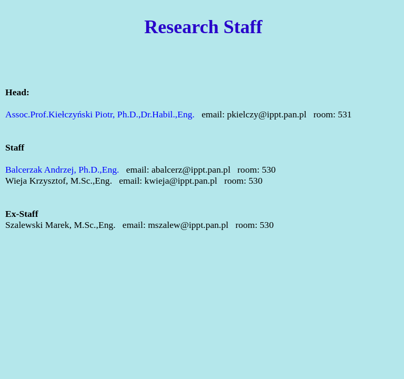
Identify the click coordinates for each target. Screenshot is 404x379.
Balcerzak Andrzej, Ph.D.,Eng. (63, 169)
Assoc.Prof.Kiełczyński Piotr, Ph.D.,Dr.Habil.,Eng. (101, 114)
